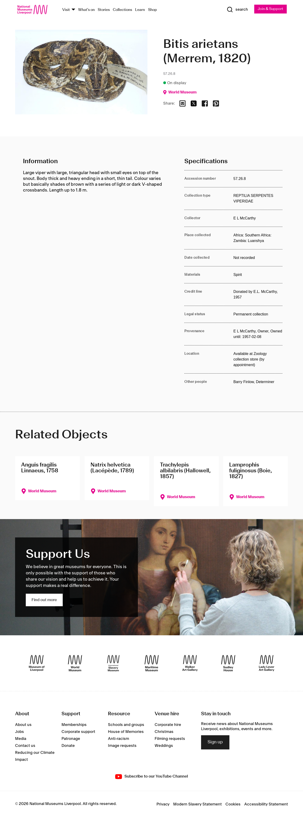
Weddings (164, 746)
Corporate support (78, 732)
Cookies (233, 805)
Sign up (215, 742)
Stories (104, 10)
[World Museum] (75, 664)
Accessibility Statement (266, 805)
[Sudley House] (228, 664)
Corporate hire (168, 725)
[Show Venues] (73, 10)
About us (23, 725)
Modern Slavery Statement (197, 805)
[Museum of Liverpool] (36, 664)
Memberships (74, 725)
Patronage (71, 739)
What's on (86, 10)
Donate (68, 746)
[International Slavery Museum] (113, 664)
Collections (122, 10)
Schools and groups (126, 725)
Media (20, 739)
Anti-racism (118, 739)
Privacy (162, 805)
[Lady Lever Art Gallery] (266, 664)
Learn (140, 10)
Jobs (19, 732)
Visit (66, 10)
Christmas (164, 732)
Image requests (122, 746)
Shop (152, 10)
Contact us (25, 746)
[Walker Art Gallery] (190, 664)
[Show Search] (235, 10)
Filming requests (170, 739)
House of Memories (126, 732)
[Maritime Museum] (151, 664)
